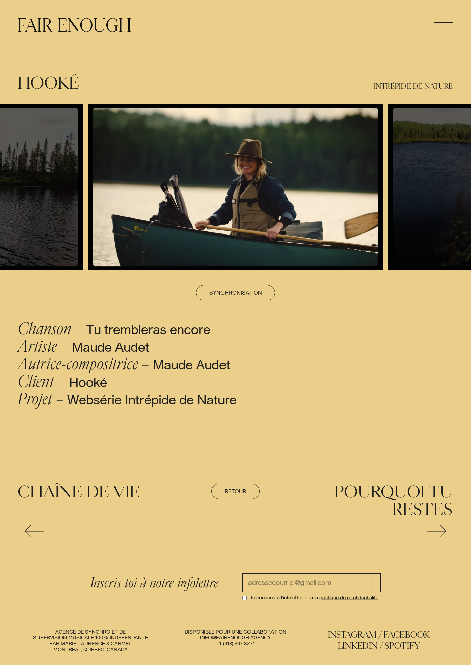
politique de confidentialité (348, 597)
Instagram (352, 634)
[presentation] (32, 187)
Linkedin (358, 645)
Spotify (402, 645)
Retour (235, 491)
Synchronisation (235, 293)
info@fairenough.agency (235, 637)
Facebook (407, 634)
